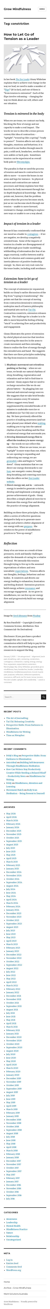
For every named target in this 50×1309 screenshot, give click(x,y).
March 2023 (12, 944)
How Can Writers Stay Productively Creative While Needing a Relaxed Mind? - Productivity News (26, 772)
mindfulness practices (22, 672)
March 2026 (12, 820)
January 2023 (12, 951)
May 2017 (10, 1174)
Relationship (12, 1236)
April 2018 (11, 1147)
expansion (12, 664)
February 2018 (13, 1154)
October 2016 (12, 1192)
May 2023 (10, 937)
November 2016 (13, 1188)
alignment (36, 656)
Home (7, 1282)
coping (26, 662)
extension (32, 664)
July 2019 (10, 1095)
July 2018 (10, 1137)
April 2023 (11, 941)
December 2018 (13, 1119)
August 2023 (12, 927)
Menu (42, 9)
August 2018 (12, 1133)
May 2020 (11, 1061)
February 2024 (13, 906)
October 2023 (12, 920)
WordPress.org (13, 1270)
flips (7, 89)
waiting (41, 423)
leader (30, 669)
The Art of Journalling (17, 718)
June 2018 (10, 1140)
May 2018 (10, 1143)
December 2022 (13, 954)
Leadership (38, 669)
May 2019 (10, 1102)
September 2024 (14, 882)
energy (33, 662)
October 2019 (12, 1085)
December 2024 (13, 872)
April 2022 (11, 982)
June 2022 (11, 975)
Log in (9, 1260)
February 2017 (13, 1178)
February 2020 (13, 1071)
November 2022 (13, 958)
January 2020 (12, 1075)
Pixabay (36, 615)
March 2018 (12, 1150)
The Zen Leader (23, 79)
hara (9, 471)
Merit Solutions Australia (16, 1294)
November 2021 (13, 999)
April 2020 (11, 1064)
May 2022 (11, 978)
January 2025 (12, 868)
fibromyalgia (9, 667)
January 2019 (12, 1116)
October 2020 (12, 1044)
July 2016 (10, 1199)
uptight (20, 680)
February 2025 (13, 865)
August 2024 (12, 886)
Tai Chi (31, 309)
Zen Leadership (30, 680)
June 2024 (11, 892)
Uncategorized (24, 656)
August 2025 (12, 844)
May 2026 (11, 813)
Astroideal (11, 762)
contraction (18, 662)
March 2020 (12, 1068)
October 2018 (12, 1126)
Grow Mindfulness (17, 9)
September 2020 (14, 1047)
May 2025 (10, 855)
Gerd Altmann (20, 615)
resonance (30, 588)
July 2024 (10, 889)
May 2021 (10, 1020)
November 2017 (13, 1164)
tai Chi (23, 677)
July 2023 (10, 930)
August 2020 (12, 1051)
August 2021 (12, 1009)
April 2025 (11, 858)
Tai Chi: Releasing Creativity (20, 721)
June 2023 (11, 934)
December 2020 (14, 1037)
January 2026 (12, 827)
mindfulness (8, 672)
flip (16, 667)
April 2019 (11, 1106)
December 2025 (13, 831)
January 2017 (12, 1181)
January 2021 (12, 1033)
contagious (32, 234)
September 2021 (14, 1006)
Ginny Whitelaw (24, 667)
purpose (28, 526)
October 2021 (12, 1003)
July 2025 (10, 848)
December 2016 (13, 1185)
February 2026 (13, 824)
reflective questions (32, 674)
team (29, 677)
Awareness (11, 1219)
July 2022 (10, 972)
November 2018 (13, 1123)
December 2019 (13, 1078)
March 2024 (12, 903)
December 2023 (13, 913)
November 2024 (14, 875)
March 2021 (12, 1027)
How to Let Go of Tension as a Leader (21, 36)
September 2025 (14, 841)
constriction (34, 659)
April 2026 (11, 817)
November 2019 (13, 1082)
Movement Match (15, 790)
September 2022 (14, 965)
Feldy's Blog (12, 755)
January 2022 (12, 992)
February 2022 (13, 989)
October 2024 (12, 879)
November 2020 (14, 1040)
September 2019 (14, 1088)
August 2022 (12, 968)
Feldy (9, 783)
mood (34, 672)
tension (40, 677)
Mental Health (13, 1226)
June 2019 (10, 1099)
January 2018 (12, 1157)
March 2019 (12, 1109)
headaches (22, 669)
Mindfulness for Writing (18, 732)
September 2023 (14, 923)
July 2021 (10, 1013)
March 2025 (12, 862)
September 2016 (14, 1195)
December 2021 (13, 996)
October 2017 (12, 1168)
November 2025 (13, 834)
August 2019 (12, 1092)
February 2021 (13, 1030)
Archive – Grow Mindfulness (17, 1288)
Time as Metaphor (15, 735)
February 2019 (13, 1113)
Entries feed (12, 1263)
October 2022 (12, 961)
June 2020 (11, 1058)
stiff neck (16, 677)
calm (18, 659)
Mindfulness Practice (16, 1229)
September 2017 (13, 1171)
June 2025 (11, 851)
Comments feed (14, 1267)
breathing (12, 659)
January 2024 (12, 910)
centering (25, 659)
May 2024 (11, 896)
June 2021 (10, 1016)
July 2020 (10, 1054)
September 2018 (14, 1130)
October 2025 (12, 837)
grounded (11, 461)
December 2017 (13, 1161)
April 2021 (11, 1023)
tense (34, 677)
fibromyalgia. (23, 162)
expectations (21, 571)
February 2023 (13, 948)
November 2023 (13, 917)
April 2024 (11, 899)
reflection (19, 674)
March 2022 (12, 985)
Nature (9, 1233)
